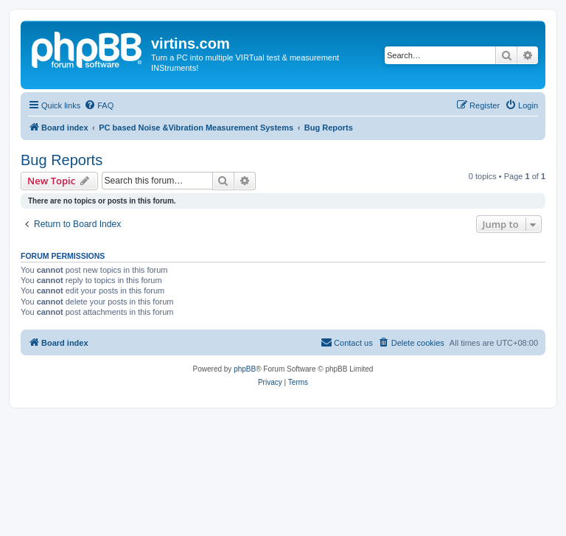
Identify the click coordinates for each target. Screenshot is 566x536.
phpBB (245, 369)
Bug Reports (61, 160)
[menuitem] (98, 105)
